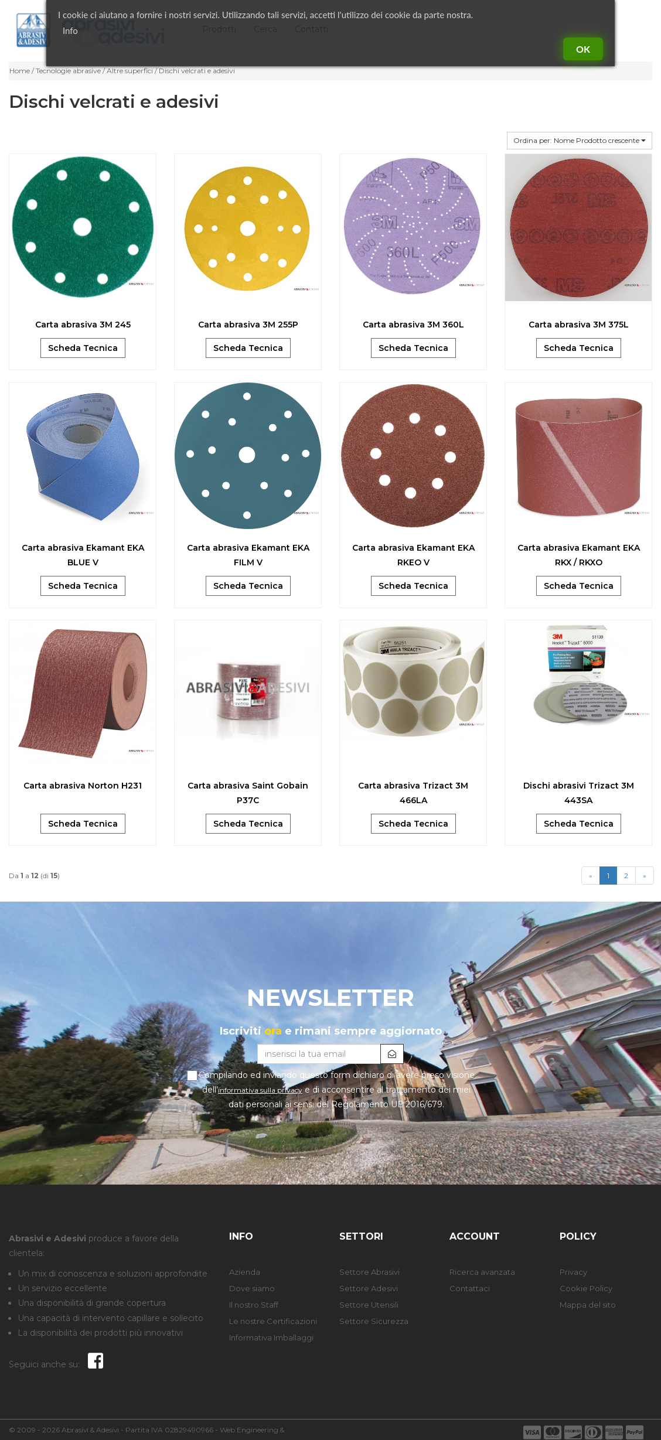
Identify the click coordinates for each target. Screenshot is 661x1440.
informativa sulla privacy (260, 1090)
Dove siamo (252, 1288)
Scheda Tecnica (83, 348)
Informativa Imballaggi (271, 1337)
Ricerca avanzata (482, 1272)
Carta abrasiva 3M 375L (579, 324)
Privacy (573, 1272)
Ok (583, 48)
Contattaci (469, 1288)
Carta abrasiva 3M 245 (83, 324)
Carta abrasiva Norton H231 (82, 785)
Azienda (244, 1272)
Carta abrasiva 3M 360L (413, 324)
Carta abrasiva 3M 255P (248, 324)
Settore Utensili (368, 1304)
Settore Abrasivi (369, 1272)
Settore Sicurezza (373, 1321)
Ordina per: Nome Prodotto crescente (579, 140)
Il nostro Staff (253, 1304)
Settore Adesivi (368, 1288)
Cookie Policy (586, 1288)
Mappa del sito (588, 1304)
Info (70, 30)
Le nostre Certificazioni (273, 1321)
